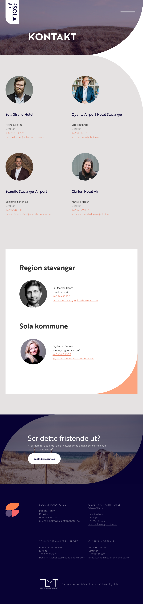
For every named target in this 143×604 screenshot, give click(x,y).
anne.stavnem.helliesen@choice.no (92, 214)
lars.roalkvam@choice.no (86, 137)
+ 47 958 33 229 (15, 133)
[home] (12, 12)
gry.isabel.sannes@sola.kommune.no (73, 358)
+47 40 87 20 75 (62, 354)
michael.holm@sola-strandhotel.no (26, 137)
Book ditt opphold (44, 459)
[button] (127, 12)
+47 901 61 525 (80, 133)
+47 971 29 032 (80, 210)
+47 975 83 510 (14, 210)
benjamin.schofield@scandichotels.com (28, 214)
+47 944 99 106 (61, 296)
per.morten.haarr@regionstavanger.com (75, 300)
